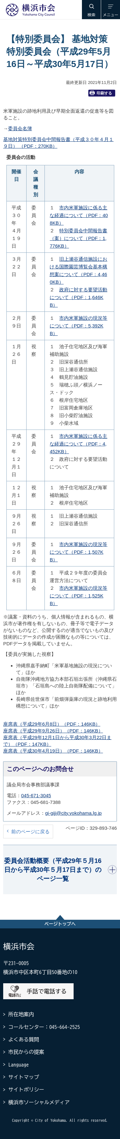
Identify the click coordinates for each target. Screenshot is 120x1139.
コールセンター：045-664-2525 (44, 1027)
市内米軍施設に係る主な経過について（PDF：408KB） (79, 215)
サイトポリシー (26, 1089)
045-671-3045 (36, 795)
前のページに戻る (30, 831)
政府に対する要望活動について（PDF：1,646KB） (78, 297)
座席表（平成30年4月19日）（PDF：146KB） (53, 750)
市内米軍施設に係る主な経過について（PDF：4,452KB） (78, 443)
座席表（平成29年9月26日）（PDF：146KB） (53, 730)
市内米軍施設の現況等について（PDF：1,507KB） (78, 552)
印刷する (101, 93)
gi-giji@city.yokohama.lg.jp (73, 813)
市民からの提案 (26, 1051)
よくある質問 (23, 1039)
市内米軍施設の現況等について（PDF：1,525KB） (78, 595)
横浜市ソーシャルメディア (39, 1102)
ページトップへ (60, 924)
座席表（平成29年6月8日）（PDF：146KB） (51, 724)
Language (18, 1064)
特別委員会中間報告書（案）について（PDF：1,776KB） (78, 238)
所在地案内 (21, 1014)
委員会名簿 (20, 128)
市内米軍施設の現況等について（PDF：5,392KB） (78, 325)
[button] (91, 9)
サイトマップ (23, 1077)
